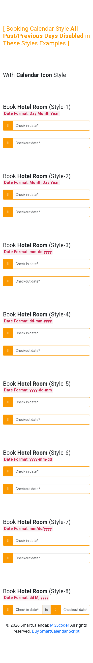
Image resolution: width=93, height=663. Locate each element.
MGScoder (59, 625)
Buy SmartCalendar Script (55, 631)
